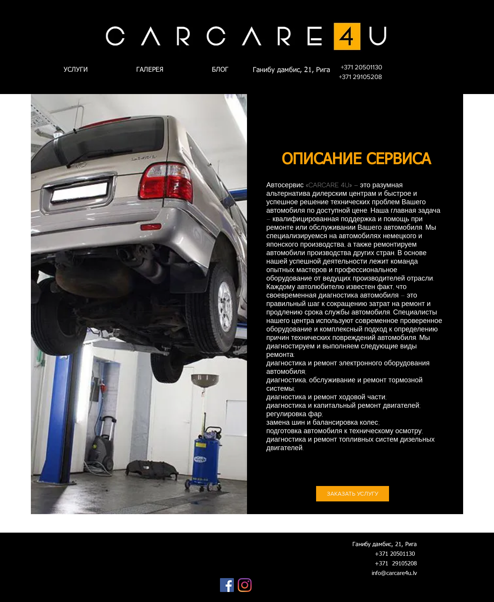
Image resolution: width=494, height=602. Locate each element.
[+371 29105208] (360, 76)
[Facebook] (227, 585)
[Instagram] (245, 585)
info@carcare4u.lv (394, 573)
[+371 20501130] (361, 67)
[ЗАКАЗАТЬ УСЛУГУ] (352, 493)
